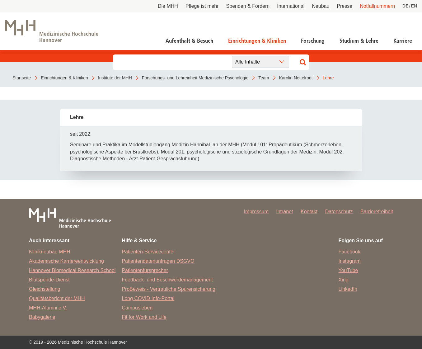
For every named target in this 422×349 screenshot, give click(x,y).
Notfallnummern (377, 6)
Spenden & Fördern (248, 6)
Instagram (350, 261)
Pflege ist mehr (202, 6)
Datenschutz (339, 211)
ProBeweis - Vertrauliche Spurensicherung (168, 289)
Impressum (256, 211)
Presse (344, 6)
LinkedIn (348, 289)
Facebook (349, 251)
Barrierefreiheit (376, 211)
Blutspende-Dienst (49, 279)
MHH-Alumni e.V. (48, 307)
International (290, 6)
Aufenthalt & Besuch (189, 40)
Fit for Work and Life (144, 317)
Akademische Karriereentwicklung (66, 261)
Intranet (284, 211)
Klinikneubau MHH (49, 251)
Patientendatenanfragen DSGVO (158, 261)
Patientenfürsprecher (145, 270)
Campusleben (137, 307)
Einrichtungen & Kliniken (257, 40)
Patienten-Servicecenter (148, 251)
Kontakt (309, 211)
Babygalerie (42, 317)
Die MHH (168, 6)
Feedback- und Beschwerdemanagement (167, 279)
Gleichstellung (44, 289)
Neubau (320, 6)
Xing (344, 279)
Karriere (402, 40)
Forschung (313, 40)
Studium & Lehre (359, 40)
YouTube (348, 270)
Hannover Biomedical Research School (72, 270)
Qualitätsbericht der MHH (57, 298)
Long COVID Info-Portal (148, 298)
